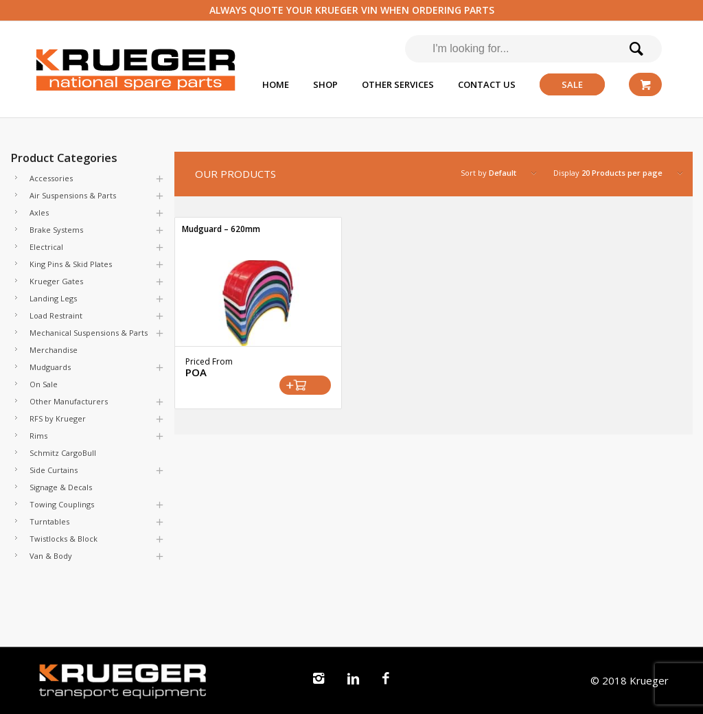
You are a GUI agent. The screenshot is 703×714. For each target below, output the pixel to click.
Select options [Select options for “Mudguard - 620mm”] (305, 385)
